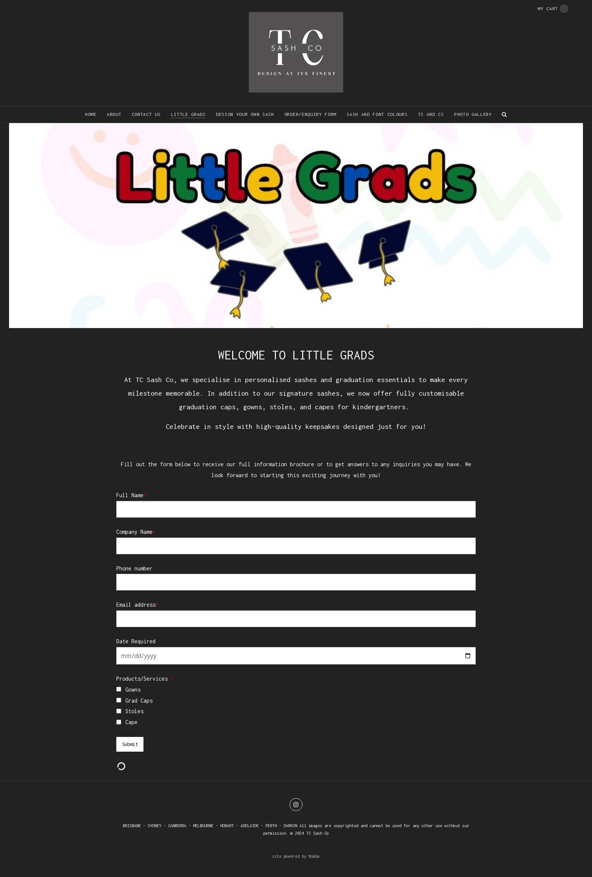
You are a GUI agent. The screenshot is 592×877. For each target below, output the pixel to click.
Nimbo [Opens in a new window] (314, 856)
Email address (137, 604)
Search (504, 114)
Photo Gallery (473, 114)
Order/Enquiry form (310, 114)
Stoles (134, 711)
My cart (553, 9)
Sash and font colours (377, 114)
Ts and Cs (431, 114)
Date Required (136, 641)
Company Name (136, 532)
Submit (130, 744)
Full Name (131, 495)
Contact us (146, 114)
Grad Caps (139, 700)
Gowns (132, 689)
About (114, 114)
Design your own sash (245, 114)
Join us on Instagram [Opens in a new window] (296, 804)
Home (91, 114)
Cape (131, 722)
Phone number (134, 568)
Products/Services (145, 678)
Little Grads (188, 114)
